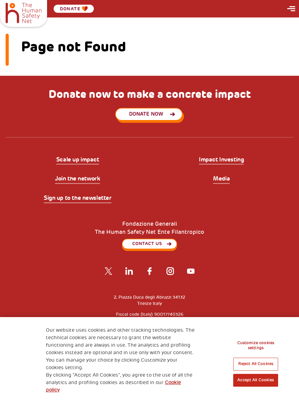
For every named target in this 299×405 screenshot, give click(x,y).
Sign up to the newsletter (78, 198)
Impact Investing (221, 159)
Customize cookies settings (255, 345)
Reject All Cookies (255, 364)
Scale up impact (77, 159)
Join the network (77, 178)
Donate (74, 9)
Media (221, 178)
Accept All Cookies (255, 380)
